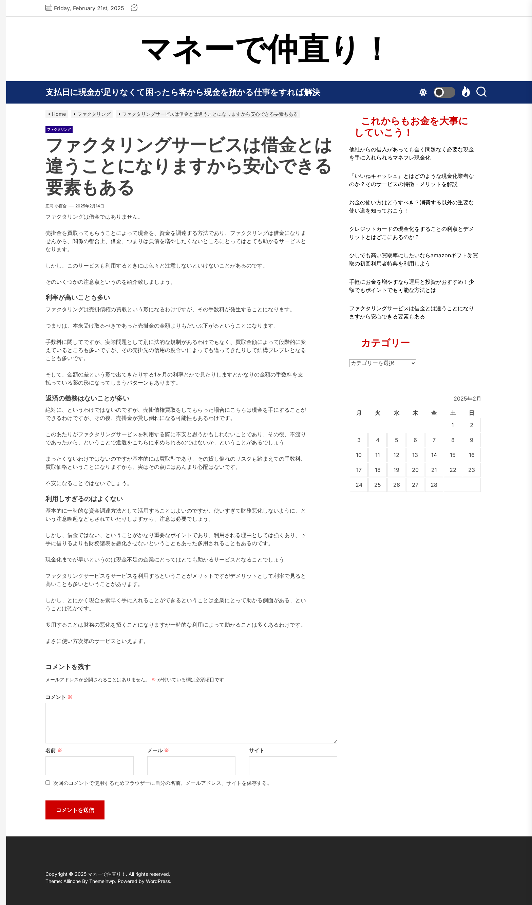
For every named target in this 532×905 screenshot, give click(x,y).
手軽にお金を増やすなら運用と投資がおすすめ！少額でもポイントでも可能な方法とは (411, 285)
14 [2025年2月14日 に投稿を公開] (434, 454)
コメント (58, 697)
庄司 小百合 (56, 205)
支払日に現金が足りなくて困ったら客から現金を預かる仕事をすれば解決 (182, 92)
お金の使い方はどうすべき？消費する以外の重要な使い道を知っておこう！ (411, 206)
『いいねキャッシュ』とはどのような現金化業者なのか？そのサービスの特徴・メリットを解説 (411, 179)
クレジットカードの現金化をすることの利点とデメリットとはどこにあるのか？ (411, 232)
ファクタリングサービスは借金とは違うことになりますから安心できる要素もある (411, 312)
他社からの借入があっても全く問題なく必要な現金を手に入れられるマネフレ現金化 (411, 153)
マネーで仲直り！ (266, 49)
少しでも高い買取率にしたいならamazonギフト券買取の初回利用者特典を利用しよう (413, 259)
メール (158, 750)
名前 (53, 750)
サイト (256, 750)
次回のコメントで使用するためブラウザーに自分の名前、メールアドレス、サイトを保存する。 (162, 783)
